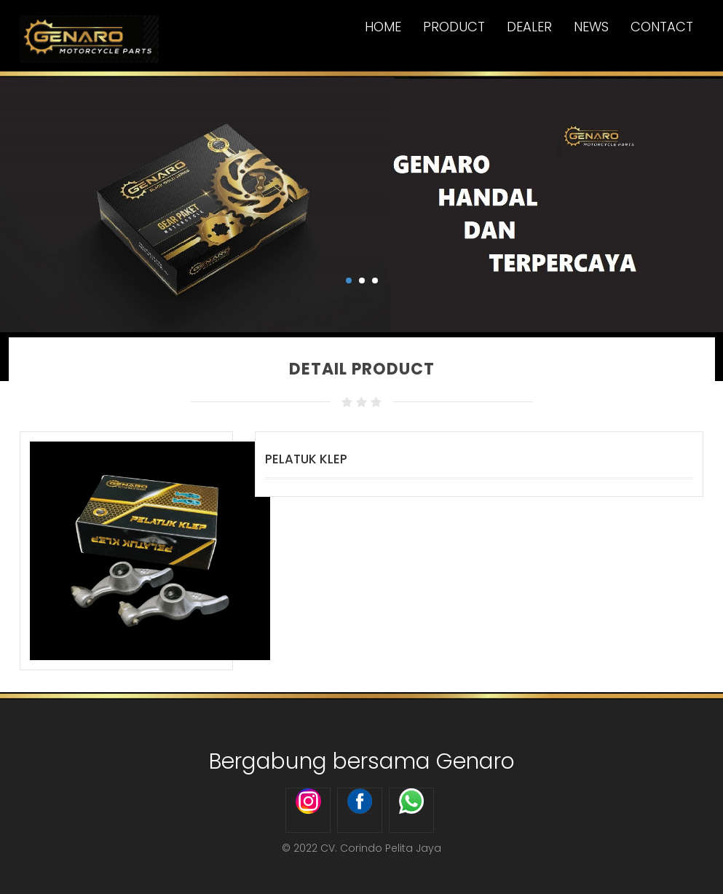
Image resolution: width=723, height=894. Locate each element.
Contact (662, 26)
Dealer (529, 26)
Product (454, 26)
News (591, 26)
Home (383, 26)
